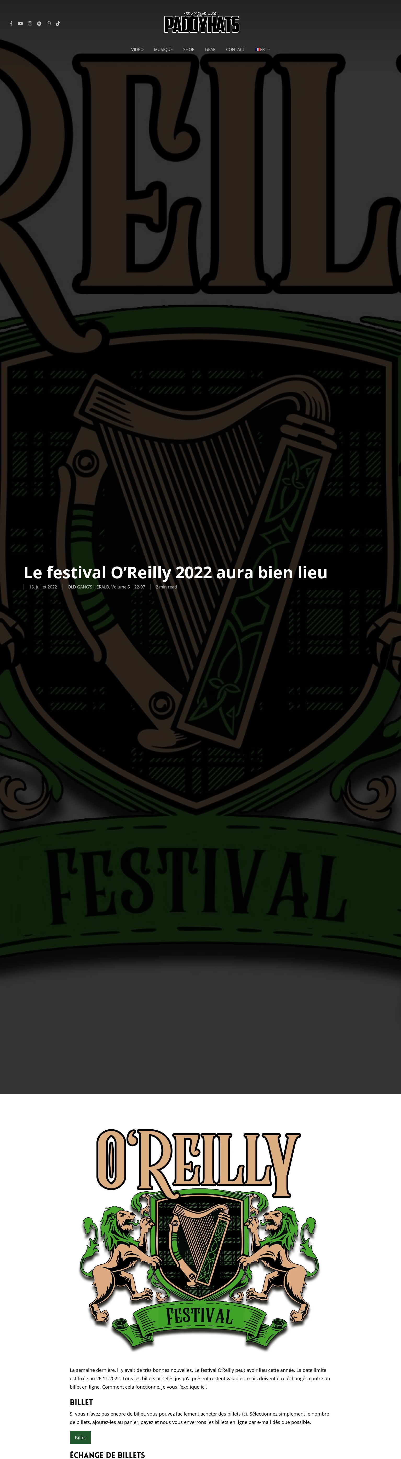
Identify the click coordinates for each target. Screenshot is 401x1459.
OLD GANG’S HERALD (88, 587)
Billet (80, 1437)
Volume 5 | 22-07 (128, 587)
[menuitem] (262, 49)
